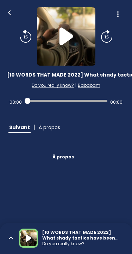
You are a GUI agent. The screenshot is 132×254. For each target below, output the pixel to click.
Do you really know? (53, 85)
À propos (63, 157)
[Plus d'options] (118, 14)
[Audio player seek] (66, 101)
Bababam (89, 85)
